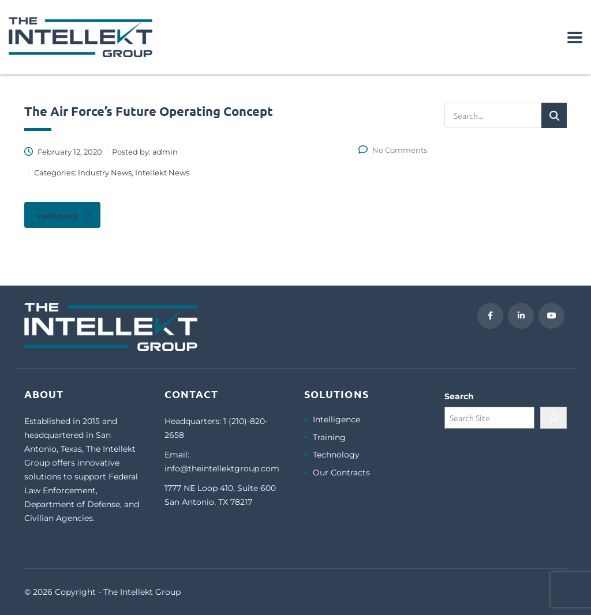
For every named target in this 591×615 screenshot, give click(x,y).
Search (459, 396)
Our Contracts (341, 473)
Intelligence (336, 420)
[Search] (553, 418)
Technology (336, 455)
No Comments (392, 150)
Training (329, 437)
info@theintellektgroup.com (221, 468)
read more (64, 215)
